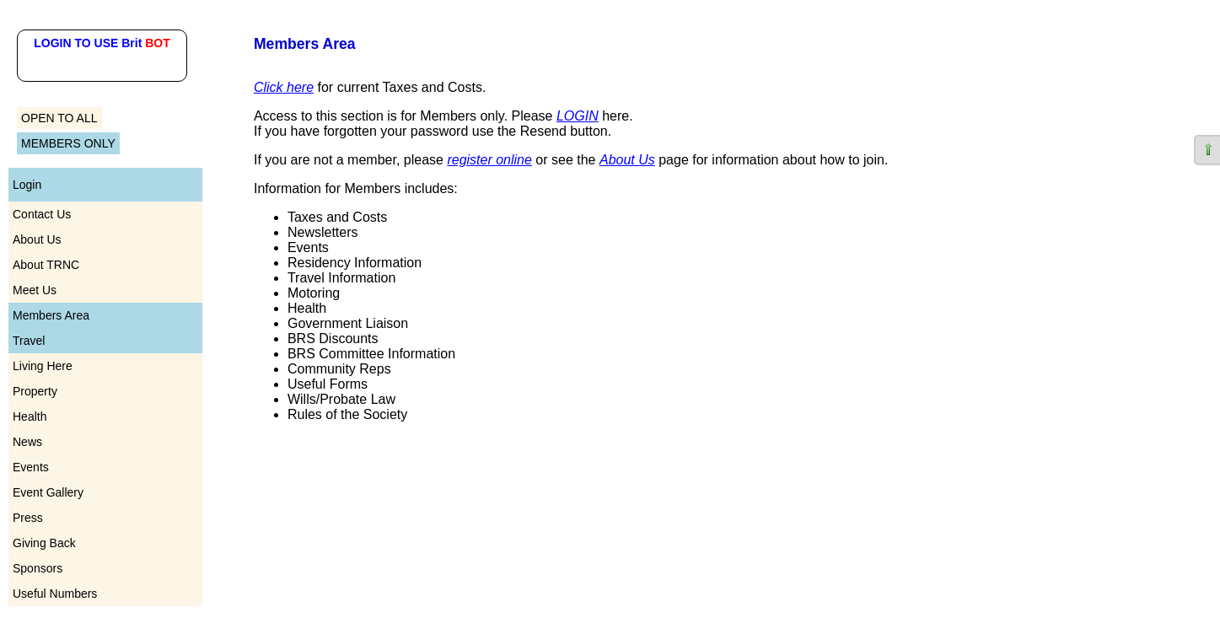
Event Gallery (48, 492)
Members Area (51, 315)
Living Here (43, 366)
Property (35, 391)
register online (489, 160)
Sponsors (37, 568)
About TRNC (46, 264)
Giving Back (44, 543)
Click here (284, 87)
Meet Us (34, 290)
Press (28, 517)
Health (29, 416)
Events (31, 467)
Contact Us (42, 214)
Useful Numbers (55, 593)
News (27, 442)
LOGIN (577, 116)
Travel (29, 340)
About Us (37, 239)
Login (27, 184)
